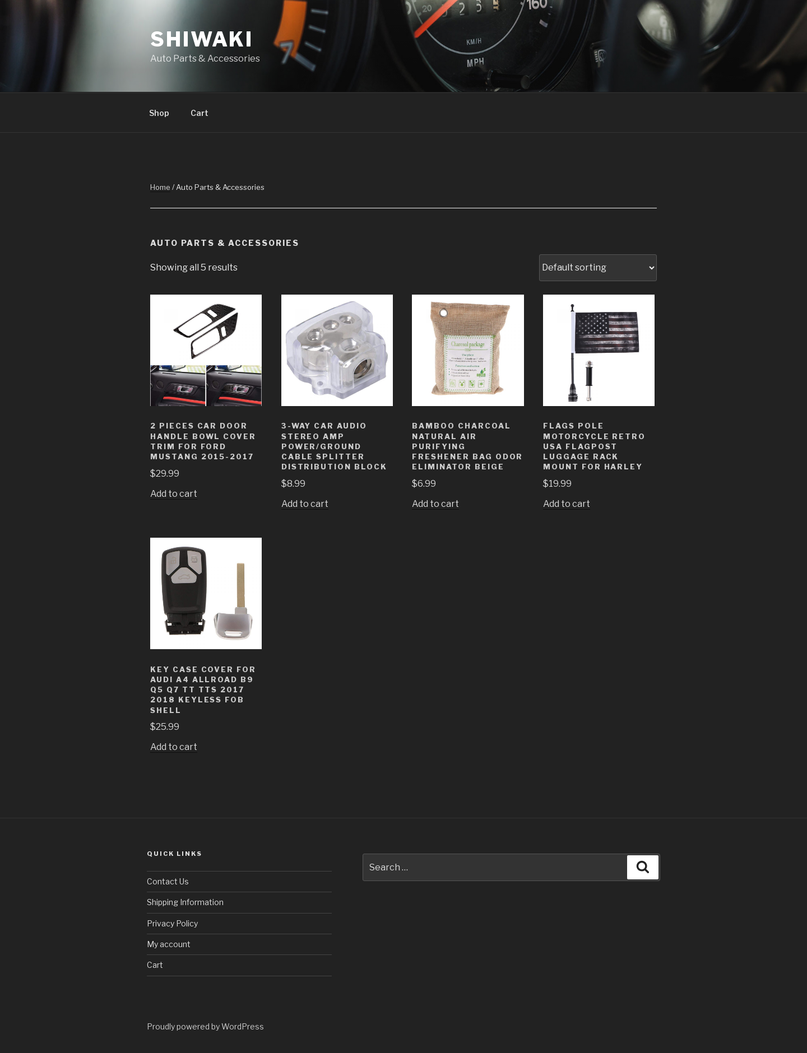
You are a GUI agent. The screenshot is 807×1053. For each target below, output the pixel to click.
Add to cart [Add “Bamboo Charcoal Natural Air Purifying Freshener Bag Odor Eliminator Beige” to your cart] (435, 503)
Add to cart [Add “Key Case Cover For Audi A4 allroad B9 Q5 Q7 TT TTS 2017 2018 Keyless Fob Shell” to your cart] (173, 747)
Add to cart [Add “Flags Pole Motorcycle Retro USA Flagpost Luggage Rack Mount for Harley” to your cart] (566, 503)
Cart (199, 113)
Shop (159, 113)
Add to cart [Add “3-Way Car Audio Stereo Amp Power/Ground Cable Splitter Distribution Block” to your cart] (304, 503)
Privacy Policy (172, 923)
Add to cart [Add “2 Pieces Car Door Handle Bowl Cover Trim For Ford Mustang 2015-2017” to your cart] (173, 493)
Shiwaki (201, 39)
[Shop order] (598, 267)
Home (160, 187)
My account (169, 944)
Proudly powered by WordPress (205, 1026)
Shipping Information (185, 902)
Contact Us (168, 881)
